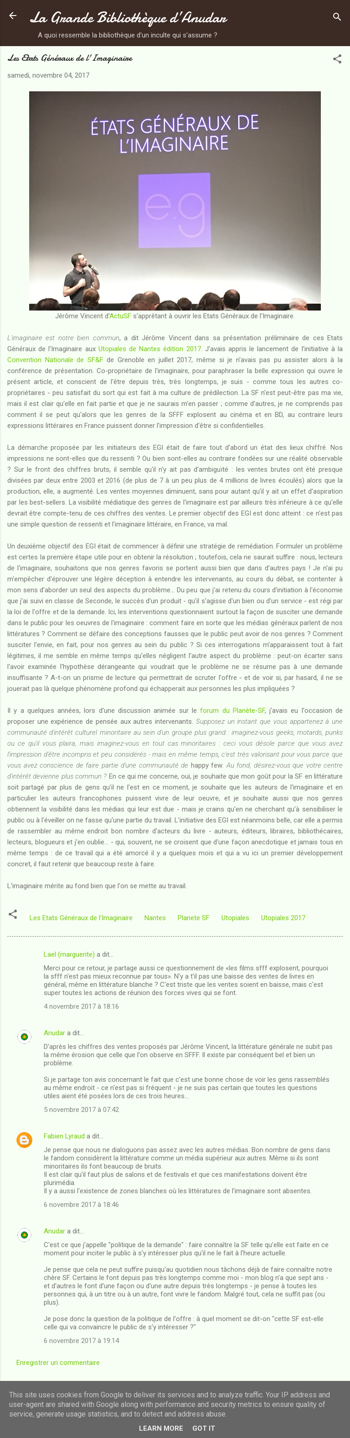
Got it (203, 1428)
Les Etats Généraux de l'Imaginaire (81, 918)
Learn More (161, 1428)
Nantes (155, 918)
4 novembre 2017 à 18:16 (81, 1006)
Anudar (54, 1033)
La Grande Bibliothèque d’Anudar (127, 17)
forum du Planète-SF (232, 710)
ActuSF (120, 316)
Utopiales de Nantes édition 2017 (149, 349)
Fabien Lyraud (64, 1136)
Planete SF (194, 918)
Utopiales (235, 918)
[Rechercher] (337, 18)
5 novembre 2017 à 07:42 (81, 1110)
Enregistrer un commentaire (58, 1363)
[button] (337, 60)
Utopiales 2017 (283, 918)
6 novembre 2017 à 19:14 (81, 1341)
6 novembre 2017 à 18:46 (81, 1205)
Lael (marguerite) (69, 954)
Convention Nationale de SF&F (55, 360)
